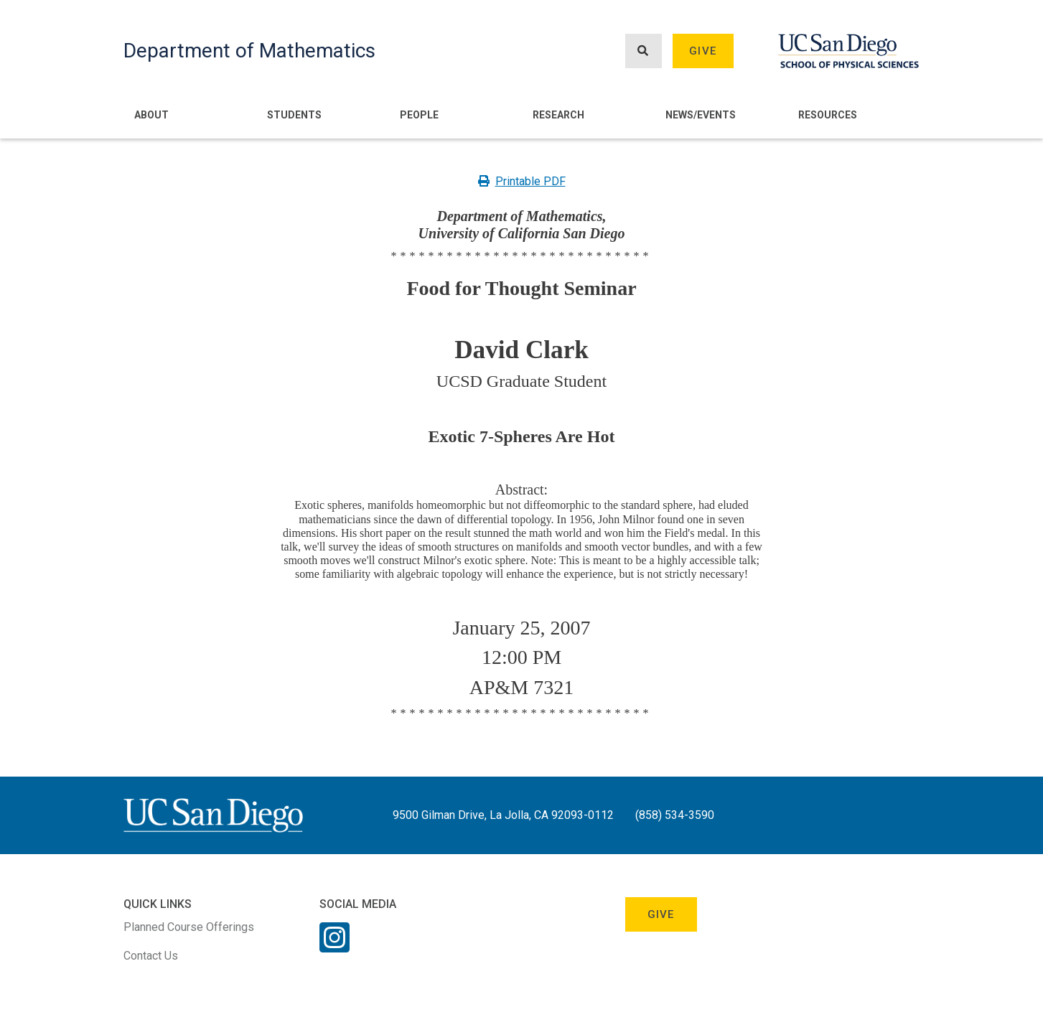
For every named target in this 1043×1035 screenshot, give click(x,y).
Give (702, 51)
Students (294, 115)
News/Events (700, 115)
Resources (827, 115)
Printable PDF (522, 181)
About (151, 115)
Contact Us (150, 956)
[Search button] (643, 51)
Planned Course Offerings (188, 927)
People (419, 115)
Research (558, 115)
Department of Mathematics (249, 50)
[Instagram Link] (334, 946)
